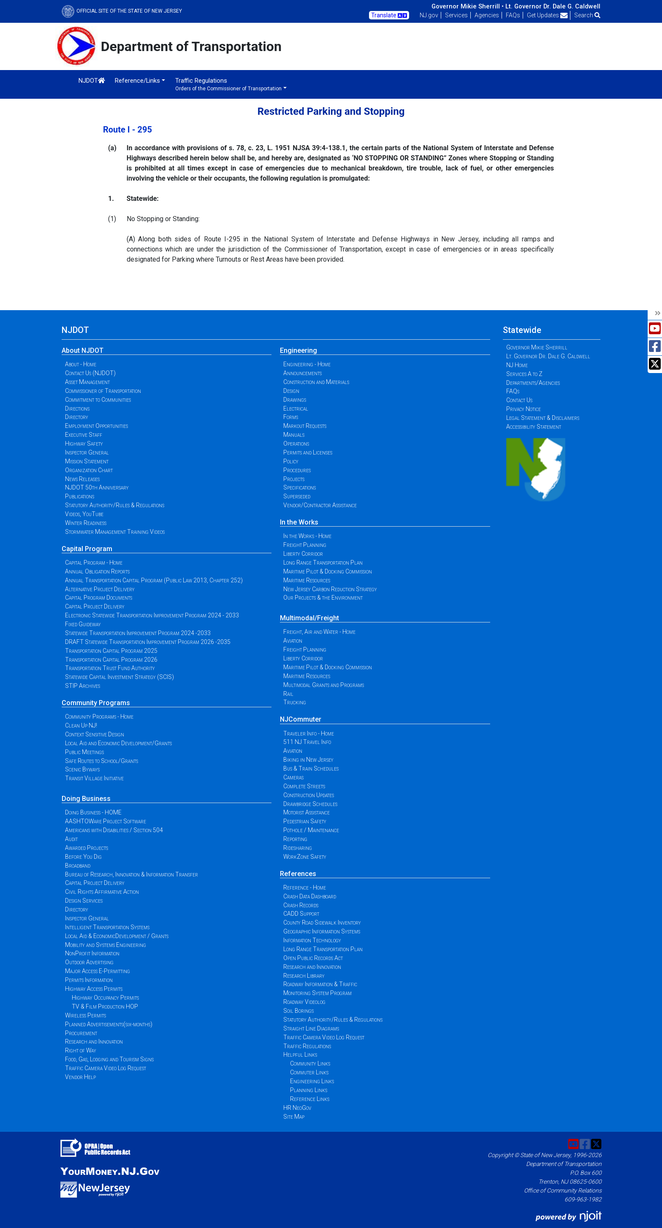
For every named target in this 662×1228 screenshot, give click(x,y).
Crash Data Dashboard (309, 896)
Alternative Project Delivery (100, 589)
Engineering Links (312, 1081)
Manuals (293, 434)
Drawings (294, 399)
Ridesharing (297, 847)
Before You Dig (83, 856)
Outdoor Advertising (89, 962)
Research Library (304, 975)
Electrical (295, 408)
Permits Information (89, 979)
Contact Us (519, 400)
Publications (79, 496)
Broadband (77, 865)
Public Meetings (84, 752)
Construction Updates (308, 795)
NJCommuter (300, 719)
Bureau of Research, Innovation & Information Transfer (131, 874)
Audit (71, 839)
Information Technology (312, 940)
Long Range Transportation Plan (323, 562)
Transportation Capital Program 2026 (111, 659)
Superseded (296, 496)
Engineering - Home (307, 364)
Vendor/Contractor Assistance (320, 505)
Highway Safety (84, 443)
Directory (76, 417)
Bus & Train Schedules (311, 768)
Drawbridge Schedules (310, 804)
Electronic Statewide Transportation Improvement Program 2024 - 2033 (152, 615)
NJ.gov (429, 15)
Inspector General (87, 452)
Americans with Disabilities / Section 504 (114, 830)
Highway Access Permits (93, 988)
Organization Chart (89, 470)
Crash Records (300, 905)
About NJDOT (82, 350)
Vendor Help (80, 1077)
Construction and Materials (316, 382)
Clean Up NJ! (81, 725)
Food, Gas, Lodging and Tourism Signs (109, 1059)
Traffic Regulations (307, 1046)
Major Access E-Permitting (97, 971)
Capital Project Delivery (95, 606)
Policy (290, 461)
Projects (293, 479)
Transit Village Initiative (94, 778)
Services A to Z (524, 374)
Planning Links (308, 1090)
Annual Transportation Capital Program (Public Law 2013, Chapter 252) (154, 580)
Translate (389, 15)
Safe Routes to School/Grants (101, 760)
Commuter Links (309, 1072)
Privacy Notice (523, 409)
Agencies (487, 15)
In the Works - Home (307, 536)
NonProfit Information (92, 953)
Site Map (293, 1116)
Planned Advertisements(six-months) (108, 1024)
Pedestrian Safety (304, 821)
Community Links (310, 1063)
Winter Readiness (85, 522)
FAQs (513, 15)
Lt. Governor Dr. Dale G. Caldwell (552, 6)
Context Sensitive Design (94, 734)
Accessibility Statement (533, 426)
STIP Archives (82, 685)
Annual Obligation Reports (97, 571)
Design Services (84, 900)
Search (587, 15)
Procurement (81, 1033)
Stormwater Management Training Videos (115, 531)
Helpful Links (300, 1054)
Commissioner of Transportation (103, 390)
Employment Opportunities (96, 425)
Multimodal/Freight (309, 618)
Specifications (299, 487)
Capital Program (87, 549)
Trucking (294, 702)
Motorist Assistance (306, 812)
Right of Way (80, 1050)
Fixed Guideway (83, 624)
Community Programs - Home (99, 716)
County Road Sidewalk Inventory (322, 922)
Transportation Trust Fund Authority (110, 668)
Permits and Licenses (307, 452)
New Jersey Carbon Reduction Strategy (330, 589)
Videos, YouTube (84, 514)
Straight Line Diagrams (311, 1028)
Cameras (293, 777)
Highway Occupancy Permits (105, 997)
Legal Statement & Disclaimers (542, 417)
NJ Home (517, 365)
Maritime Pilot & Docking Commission (327, 571)
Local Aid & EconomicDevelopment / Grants (116, 936)
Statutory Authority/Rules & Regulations (114, 505)
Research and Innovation (94, 1041)
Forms (290, 417)
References (298, 874)
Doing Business (86, 799)
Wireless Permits (85, 1015)
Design (291, 390)
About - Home (80, 364)
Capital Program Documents (98, 597)
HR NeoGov (297, 1107)
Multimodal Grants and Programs (323, 685)
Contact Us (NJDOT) (90, 373)
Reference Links (309, 1098)
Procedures (297, 470)
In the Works (299, 522)
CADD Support (301, 913)
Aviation (292, 640)
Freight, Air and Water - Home (319, 631)
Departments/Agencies (533, 382)
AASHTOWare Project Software (105, 821)
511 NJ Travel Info (307, 741)
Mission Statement (87, 461)
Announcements (302, 373)
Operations (296, 443)
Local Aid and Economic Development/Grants (118, 743)
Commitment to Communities (98, 399)
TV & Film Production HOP (105, 1006)
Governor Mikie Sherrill (536, 347)
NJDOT (92, 80)
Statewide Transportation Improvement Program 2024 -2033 (138, 633)
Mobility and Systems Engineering (105, 944)
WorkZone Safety (304, 856)
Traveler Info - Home (308, 733)
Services (456, 15)
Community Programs (96, 703)
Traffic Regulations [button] (228, 84)
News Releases (82, 479)
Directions (77, 408)
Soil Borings (298, 1010)
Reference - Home (304, 887)
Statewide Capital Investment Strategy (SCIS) (119, 677)
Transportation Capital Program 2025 (111, 650)
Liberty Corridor (303, 553)
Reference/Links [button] (137, 80)
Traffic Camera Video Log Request (105, 1068)
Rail (288, 693)
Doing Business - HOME (93, 812)
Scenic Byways (82, 769)
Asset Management (87, 382)
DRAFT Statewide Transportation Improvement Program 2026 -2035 (148, 641)
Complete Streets (304, 786)
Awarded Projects (86, 847)
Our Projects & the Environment (323, 597)
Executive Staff (83, 434)
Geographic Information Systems (321, 931)
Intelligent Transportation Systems (107, 927)
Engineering (298, 350)
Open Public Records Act (313, 958)
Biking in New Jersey (308, 759)
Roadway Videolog (304, 1001)
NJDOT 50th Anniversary (97, 487)
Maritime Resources (306, 580)
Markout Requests (304, 425)
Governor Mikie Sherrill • (467, 6)
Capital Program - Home (93, 562)
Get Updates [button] (547, 15)
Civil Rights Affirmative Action (102, 891)
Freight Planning (304, 544)
